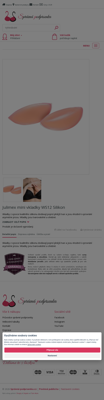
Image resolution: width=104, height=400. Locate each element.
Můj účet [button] (16, 37)
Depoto (26, 393)
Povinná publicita (48, 389)
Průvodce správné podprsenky (17, 317)
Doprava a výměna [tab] (26, 234)
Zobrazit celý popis (14, 221)
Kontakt (34, 5)
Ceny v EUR (46, 5)
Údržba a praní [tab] (43, 234)
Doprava (7, 5)
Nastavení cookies (70, 389)
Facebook (59, 317)
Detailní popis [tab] (9, 234)
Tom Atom (34, 393)
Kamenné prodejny (21, 5)
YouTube (58, 325)
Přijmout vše (52, 350)
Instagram (59, 321)
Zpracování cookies (34, 344)
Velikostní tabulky (11, 321)
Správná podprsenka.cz (23, 389)
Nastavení (52, 355)
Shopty (19, 393)
